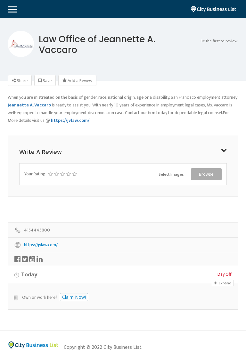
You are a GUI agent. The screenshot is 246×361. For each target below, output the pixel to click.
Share (20, 80)
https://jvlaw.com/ (41, 245)
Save (45, 80)
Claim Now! (74, 297)
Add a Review (77, 80)
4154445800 (37, 230)
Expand (222, 283)
